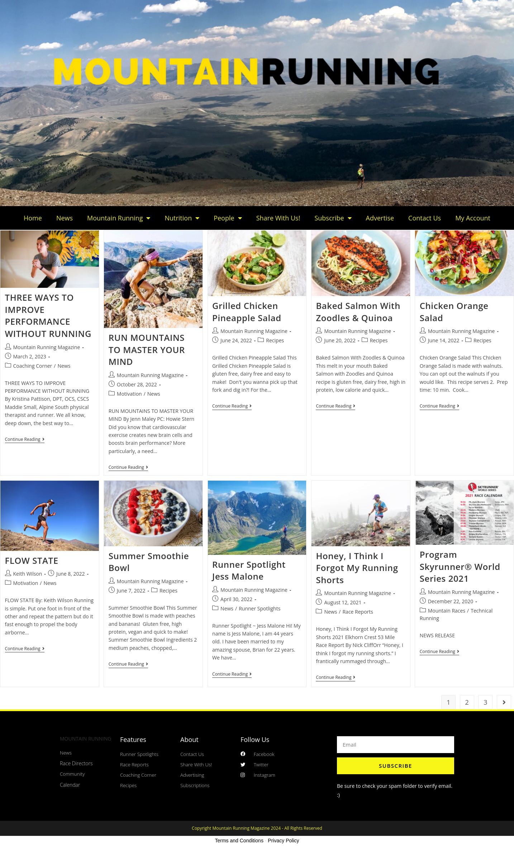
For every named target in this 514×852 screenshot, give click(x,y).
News (64, 218)
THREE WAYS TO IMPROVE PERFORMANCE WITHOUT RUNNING (48, 315)
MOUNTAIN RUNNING (85, 739)
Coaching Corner (32, 365)
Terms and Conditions (239, 841)
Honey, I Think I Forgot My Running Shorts (357, 568)
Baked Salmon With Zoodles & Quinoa (358, 312)
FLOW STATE (31, 561)
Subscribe (332, 218)
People (228, 218)
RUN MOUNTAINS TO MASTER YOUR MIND (147, 349)
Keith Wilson (27, 574)
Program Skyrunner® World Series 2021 (460, 567)
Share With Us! (278, 218)
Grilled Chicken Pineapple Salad (246, 312)
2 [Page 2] (467, 702)
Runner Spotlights (259, 609)
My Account (472, 218)
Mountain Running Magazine (46, 347)
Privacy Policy (283, 841)
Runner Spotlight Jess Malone (249, 571)
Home (33, 218)
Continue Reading (24, 439)
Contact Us (424, 218)
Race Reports (357, 612)
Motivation (129, 393)
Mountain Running (118, 218)
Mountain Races (446, 611)
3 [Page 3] (485, 702)
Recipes (275, 340)
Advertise (380, 218)
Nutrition (182, 218)
